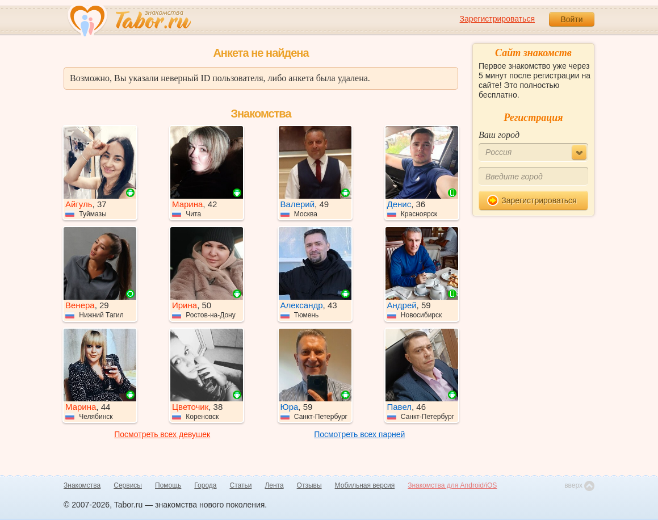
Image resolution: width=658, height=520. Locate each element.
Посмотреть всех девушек (162, 434)
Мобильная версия (365, 485)
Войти (571, 19)
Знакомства (82, 485)
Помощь (168, 485)
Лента (274, 485)
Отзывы (309, 485)
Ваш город (499, 135)
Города (205, 485)
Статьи (241, 485)
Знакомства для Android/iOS (452, 485)
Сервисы (128, 485)
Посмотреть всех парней (359, 434)
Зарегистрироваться (497, 18)
